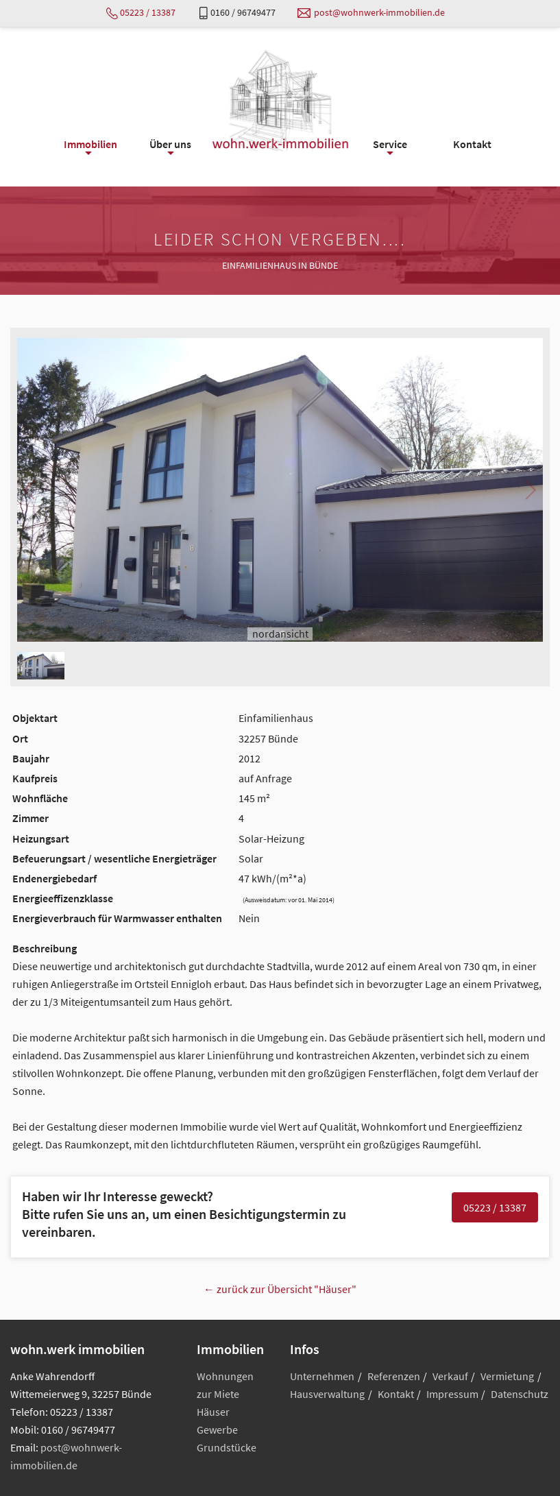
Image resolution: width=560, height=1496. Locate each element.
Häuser (213, 1412)
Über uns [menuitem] (170, 147)
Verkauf (450, 1376)
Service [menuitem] (390, 147)
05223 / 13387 (147, 12)
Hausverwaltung (327, 1394)
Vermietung (507, 1376)
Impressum (452, 1394)
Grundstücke (226, 1447)
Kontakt (396, 1394)
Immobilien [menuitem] (90, 147)
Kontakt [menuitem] (472, 144)
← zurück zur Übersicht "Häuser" (280, 1289)
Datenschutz (519, 1394)
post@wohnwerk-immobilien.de (379, 12)
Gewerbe (217, 1429)
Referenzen (393, 1376)
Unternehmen (322, 1376)
